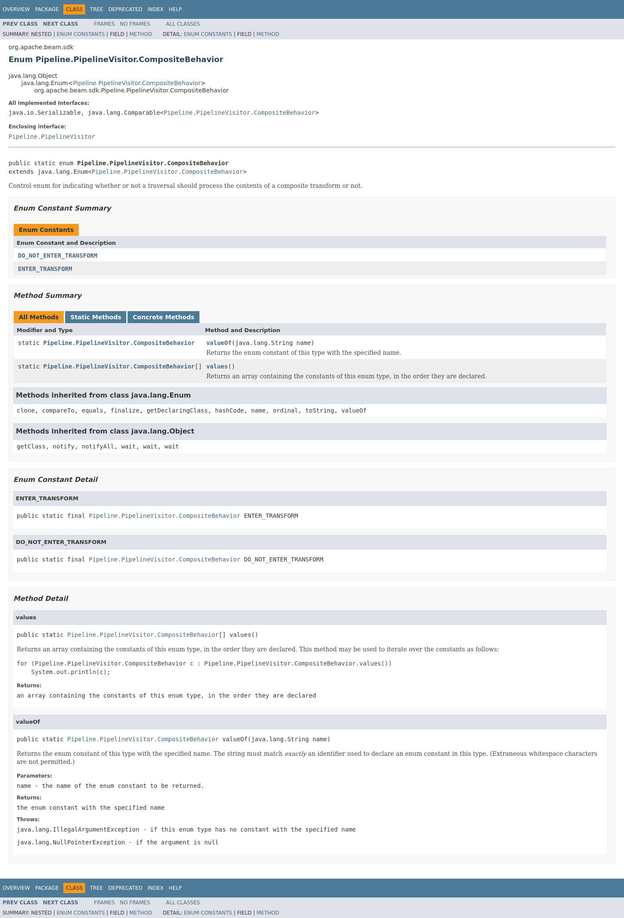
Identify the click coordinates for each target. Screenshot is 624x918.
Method (140, 34)
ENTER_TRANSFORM (45, 268)
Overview (16, 9)
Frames (104, 24)
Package (47, 9)
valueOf (219, 342)
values (217, 366)
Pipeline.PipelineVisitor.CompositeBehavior (136, 83)
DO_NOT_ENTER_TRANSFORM (57, 255)
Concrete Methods (163, 317)
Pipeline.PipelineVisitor (52, 136)
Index (156, 9)
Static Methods (95, 317)
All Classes (183, 24)
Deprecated (125, 9)
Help (175, 9)
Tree (96, 9)
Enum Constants (80, 34)
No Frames (135, 24)
